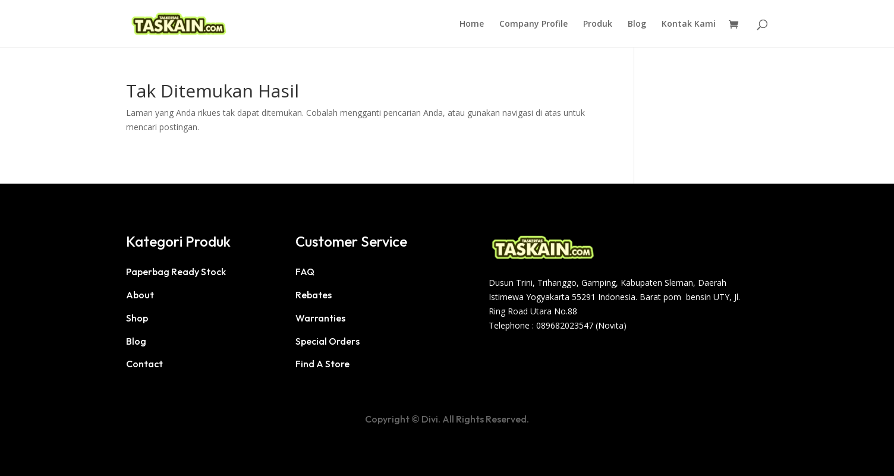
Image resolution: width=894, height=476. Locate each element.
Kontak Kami (689, 24)
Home (471, 24)
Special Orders (327, 341)
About (140, 295)
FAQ (304, 272)
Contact (144, 364)
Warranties (320, 318)
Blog (637, 24)
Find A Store (322, 364)
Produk (597, 24)
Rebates (313, 295)
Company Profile (533, 24)
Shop (137, 318)
